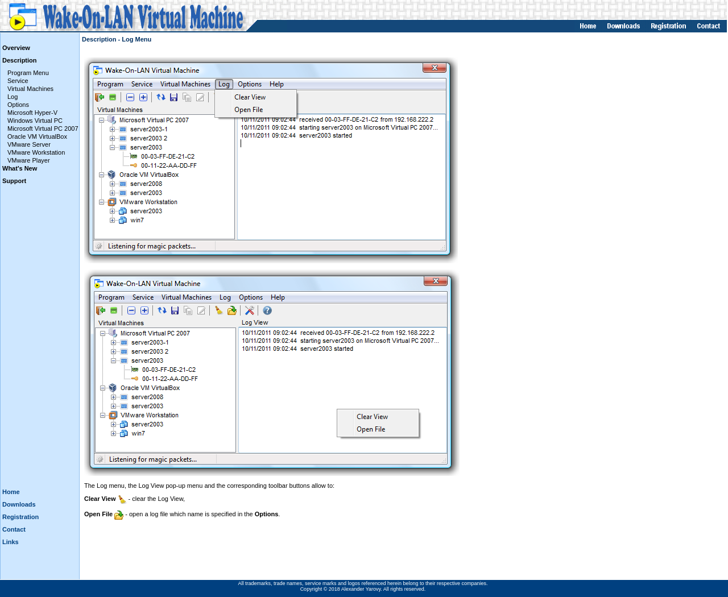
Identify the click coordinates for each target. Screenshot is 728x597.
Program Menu (28, 72)
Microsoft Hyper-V (32, 112)
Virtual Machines (30, 88)
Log (12, 96)
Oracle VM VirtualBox (37, 136)
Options (18, 104)
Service (17, 80)
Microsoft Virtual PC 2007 (42, 128)
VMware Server (29, 144)
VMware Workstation (36, 152)
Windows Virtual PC (35, 120)
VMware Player (28, 160)
